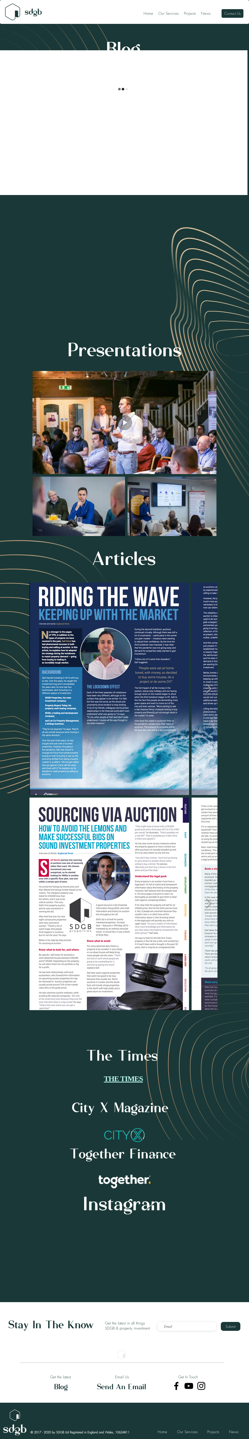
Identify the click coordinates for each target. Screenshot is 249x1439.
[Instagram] (201, 1386)
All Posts (9, 60)
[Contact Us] (232, 13)
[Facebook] (176, 1386)
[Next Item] (209, 689)
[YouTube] (188, 1386)
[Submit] (230, 1326)
